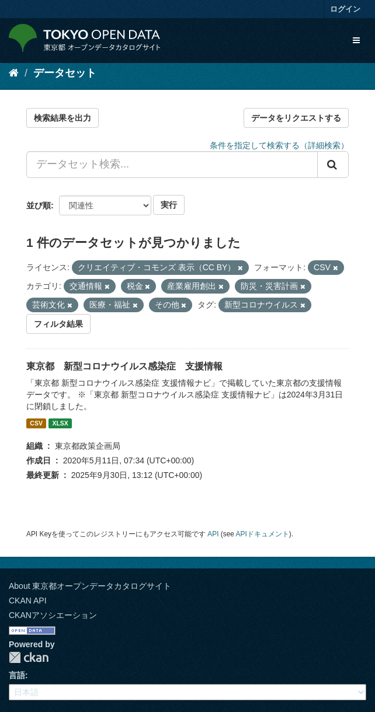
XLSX (60, 423)
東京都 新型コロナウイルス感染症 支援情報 (124, 366)
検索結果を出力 (62, 118)
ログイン (345, 9)
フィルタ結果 (58, 324)
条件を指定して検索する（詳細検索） (279, 145)
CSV (36, 423)
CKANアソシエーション (53, 615)
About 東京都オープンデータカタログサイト (90, 586)
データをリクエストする (296, 118)
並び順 (38, 205)
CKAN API (28, 600)
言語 (17, 675)
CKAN (28, 657)
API (212, 534)
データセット (64, 73)
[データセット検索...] (172, 164)
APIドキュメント (262, 534)
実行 (169, 205)
